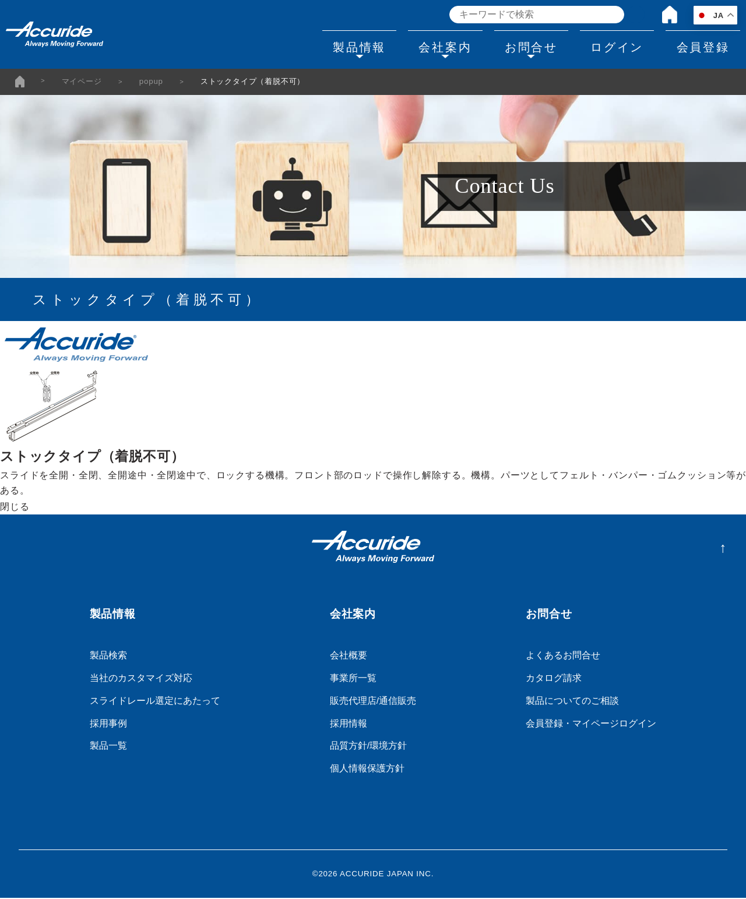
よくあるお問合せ (563, 656)
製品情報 (320, 45)
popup (151, 82)
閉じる (14, 508)
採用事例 (108, 724)
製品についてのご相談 (572, 702)
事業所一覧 (353, 679)
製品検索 (108, 656)
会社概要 (348, 656)
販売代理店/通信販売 (373, 702)
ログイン (604, 45)
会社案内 (415, 45)
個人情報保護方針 (367, 770)
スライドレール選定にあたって (155, 702)
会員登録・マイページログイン (591, 724)
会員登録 (698, 45)
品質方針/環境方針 (368, 747)
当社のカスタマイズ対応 (141, 679)
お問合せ (509, 45)
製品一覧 (108, 747)
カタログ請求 (554, 679)
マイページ (82, 82)
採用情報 (348, 724)
